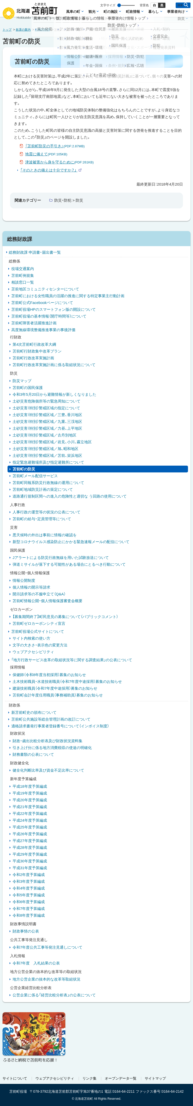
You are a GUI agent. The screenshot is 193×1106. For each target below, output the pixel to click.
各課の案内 (23, 29)
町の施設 (111, 12)
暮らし (153, 12)
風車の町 (73, 12)
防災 (181, 19)
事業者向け (176, 12)
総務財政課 (42, 29)
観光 (91, 12)
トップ (7, 29)
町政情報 (133, 12)
